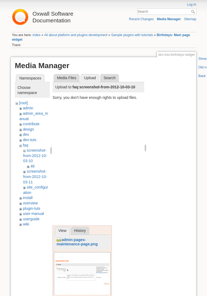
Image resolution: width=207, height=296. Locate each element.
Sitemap (190, 19)
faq (25, 145)
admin (28, 108)
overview (30, 203)
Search (193, 11)
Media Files (66, 78)
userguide (31, 219)
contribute (31, 124)
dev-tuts (29, 140)
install (28, 198)
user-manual (33, 213)
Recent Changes (141, 19)
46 (32, 166)
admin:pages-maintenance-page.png (77, 242)
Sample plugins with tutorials (132, 35)
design (28, 129)
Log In (191, 4)
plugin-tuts (31, 208)
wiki (26, 224)
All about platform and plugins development (76, 35)
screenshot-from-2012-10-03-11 (35, 176)
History (80, 230)
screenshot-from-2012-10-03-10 (35, 155)
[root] (23, 103)
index (36, 35)
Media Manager (169, 19)
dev (26, 134)
